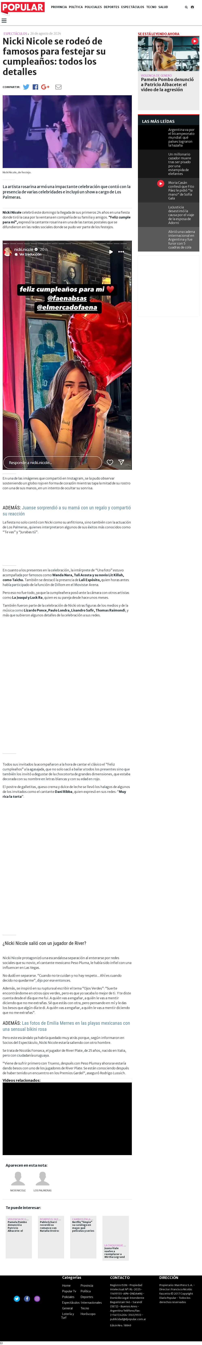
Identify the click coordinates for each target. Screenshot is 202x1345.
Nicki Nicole (18, 1190)
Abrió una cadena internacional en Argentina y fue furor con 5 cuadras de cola (181, 239)
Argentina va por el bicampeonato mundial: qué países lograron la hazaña (181, 137)
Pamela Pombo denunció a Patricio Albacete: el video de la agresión (17, 1229)
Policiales (93, 7)
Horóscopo (88, 1314)
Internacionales (91, 1302)
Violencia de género (21, 1219)
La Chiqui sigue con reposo (122, 1245)
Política (76, 7)
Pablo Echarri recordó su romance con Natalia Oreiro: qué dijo (49, 1228)
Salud (163, 7)
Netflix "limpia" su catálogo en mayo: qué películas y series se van (83, 1228)
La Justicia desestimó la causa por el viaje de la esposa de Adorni (181, 215)
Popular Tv (69, 1291)
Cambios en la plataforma (89, 1219)
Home (66, 1285)
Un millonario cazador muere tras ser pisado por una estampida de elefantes (179, 164)
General (67, 1308)
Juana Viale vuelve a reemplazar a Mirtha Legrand (114, 1252)
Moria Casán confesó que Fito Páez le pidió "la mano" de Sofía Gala (181, 190)
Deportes (111, 7)
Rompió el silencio (52, 1219)
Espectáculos (132, 7)
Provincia (59, 7)
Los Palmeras (43, 1190)
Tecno (151, 7)
